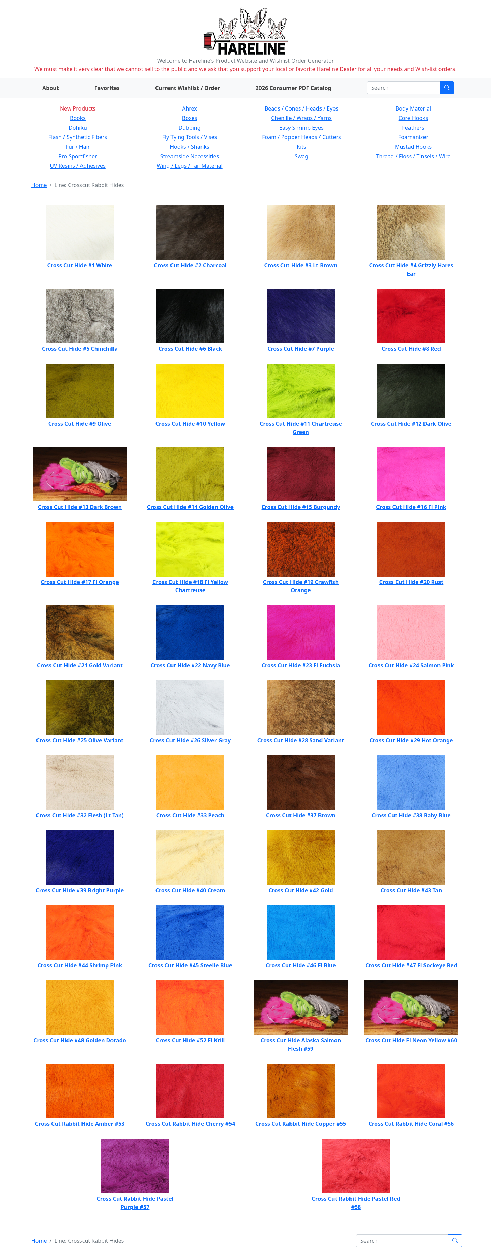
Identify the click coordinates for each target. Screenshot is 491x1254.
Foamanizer (413, 137)
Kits (301, 146)
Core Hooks (413, 118)
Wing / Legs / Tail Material (189, 166)
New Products (77, 108)
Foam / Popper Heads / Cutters (301, 137)
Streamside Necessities (189, 156)
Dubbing (189, 127)
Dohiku (78, 127)
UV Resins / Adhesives (78, 166)
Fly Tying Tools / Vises (189, 137)
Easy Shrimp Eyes (301, 127)
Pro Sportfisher (77, 156)
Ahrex (189, 108)
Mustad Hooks (413, 146)
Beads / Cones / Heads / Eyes (301, 108)
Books (78, 118)
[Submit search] (447, 87)
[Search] (403, 87)
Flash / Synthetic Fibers (77, 137)
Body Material (413, 108)
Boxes (189, 118)
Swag (301, 156)
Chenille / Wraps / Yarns (301, 118)
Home (39, 185)
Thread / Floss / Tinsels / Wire (413, 156)
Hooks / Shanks (189, 146)
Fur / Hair (78, 146)
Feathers (413, 127)
